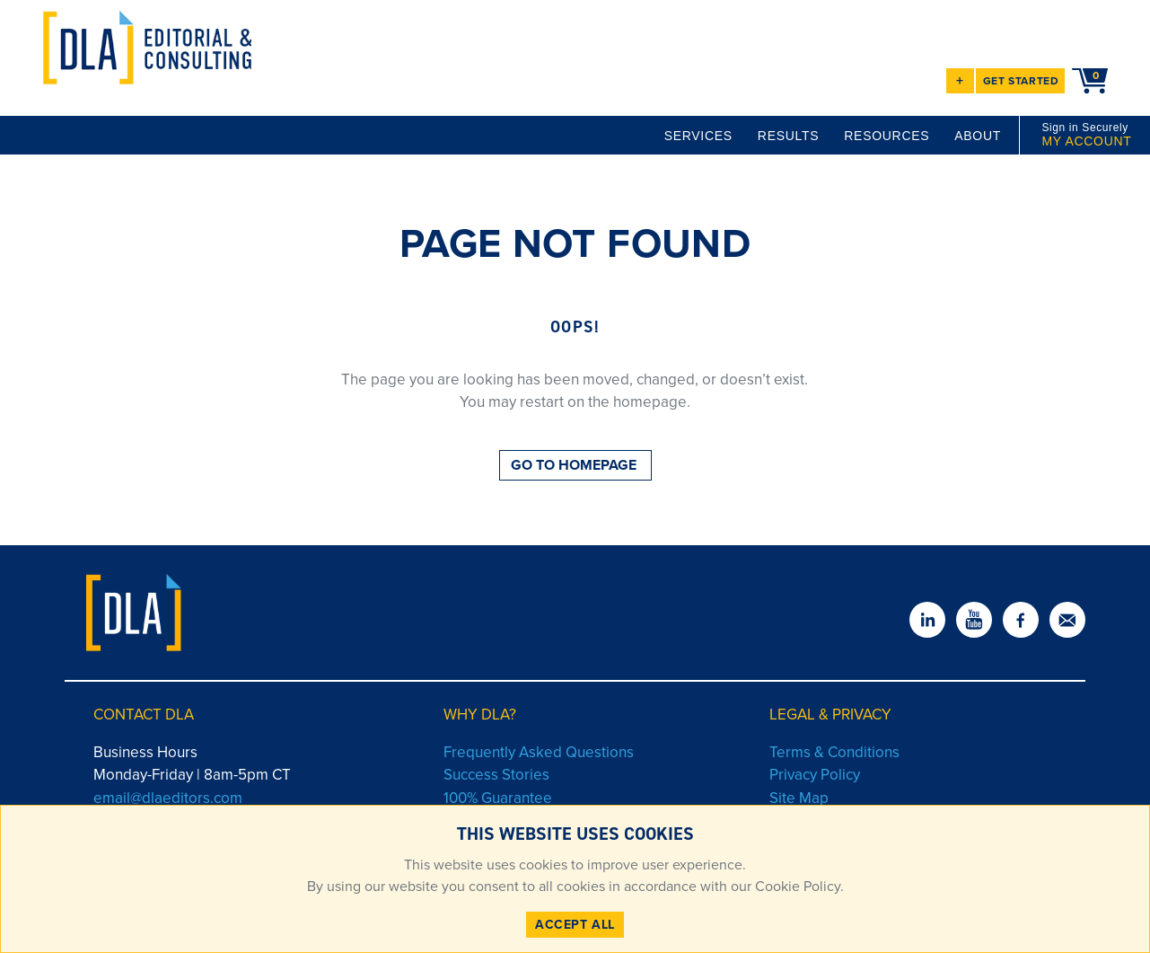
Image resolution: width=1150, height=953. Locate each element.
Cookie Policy (795, 886)
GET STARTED (1021, 81)
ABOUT (977, 135)
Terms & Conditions (834, 752)
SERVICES (698, 135)
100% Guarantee (497, 798)
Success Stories (496, 774)
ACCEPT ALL (575, 924)
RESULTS (788, 135)
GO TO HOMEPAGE (573, 464)
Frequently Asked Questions (538, 752)
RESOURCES (886, 135)
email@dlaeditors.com (167, 798)
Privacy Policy (814, 774)
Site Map (799, 798)
